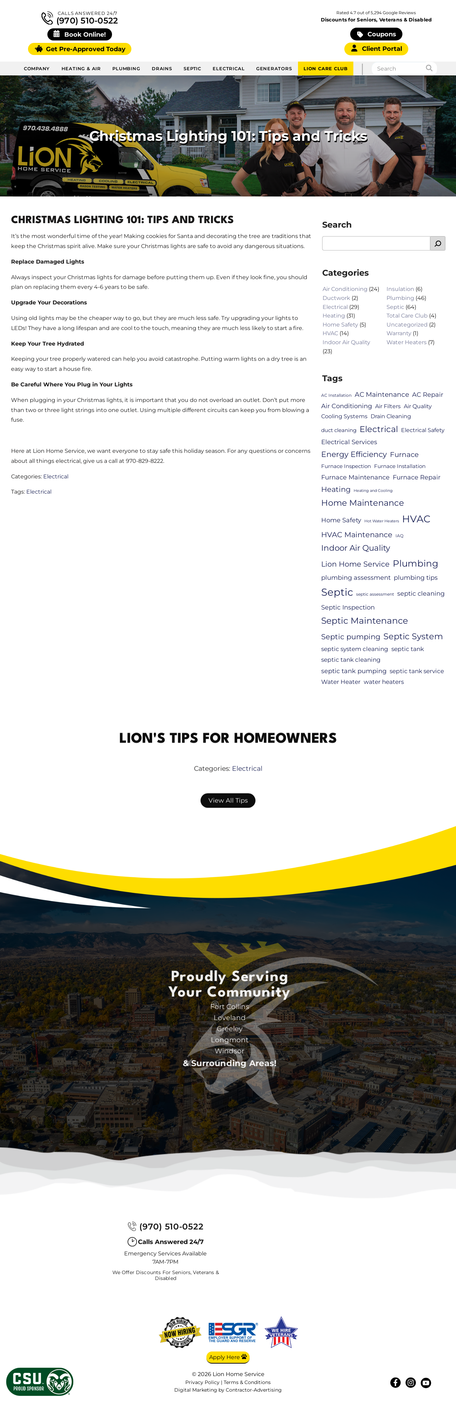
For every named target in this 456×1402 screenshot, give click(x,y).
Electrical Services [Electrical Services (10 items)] (349, 442)
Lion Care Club (326, 68)
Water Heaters (407, 342)
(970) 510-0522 (79, 18)
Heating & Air (81, 68)
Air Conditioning (345, 289)
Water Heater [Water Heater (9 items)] (341, 681)
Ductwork (336, 298)
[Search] (431, 68)
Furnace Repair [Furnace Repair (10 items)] (416, 477)
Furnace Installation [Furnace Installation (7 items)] (400, 466)
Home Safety (340, 324)
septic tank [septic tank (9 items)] (407, 648)
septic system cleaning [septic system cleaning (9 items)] (354, 648)
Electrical (228, 68)
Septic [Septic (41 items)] (337, 592)
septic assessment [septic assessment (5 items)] (375, 594)
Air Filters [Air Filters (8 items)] (388, 406)
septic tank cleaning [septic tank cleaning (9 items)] (351, 659)
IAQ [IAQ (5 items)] (399, 535)
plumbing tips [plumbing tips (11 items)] (416, 577)
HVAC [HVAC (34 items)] (416, 519)
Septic (192, 68)
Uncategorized (407, 324)
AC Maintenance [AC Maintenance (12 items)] (382, 394)
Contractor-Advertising (254, 1390)
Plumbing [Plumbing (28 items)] (415, 563)
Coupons (376, 34)
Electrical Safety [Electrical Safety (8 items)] (423, 430)
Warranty (399, 333)
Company (37, 68)
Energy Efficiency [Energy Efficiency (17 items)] (354, 454)
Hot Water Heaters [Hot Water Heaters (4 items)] (381, 521)
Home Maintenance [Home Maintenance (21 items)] (362, 503)
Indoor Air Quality (346, 342)
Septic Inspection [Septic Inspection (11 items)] (348, 607)
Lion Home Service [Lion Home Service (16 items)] (355, 563)
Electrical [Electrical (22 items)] (379, 429)
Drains (162, 68)
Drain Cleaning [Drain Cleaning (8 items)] (391, 416)
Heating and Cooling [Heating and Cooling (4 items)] (373, 490)
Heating (334, 315)
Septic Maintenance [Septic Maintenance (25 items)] (364, 620)
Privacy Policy (202, 1382)
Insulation (400, 289)
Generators (274, 68)
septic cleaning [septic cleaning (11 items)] (421, 593)
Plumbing (126, 68)
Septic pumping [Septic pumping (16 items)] (350, 636)
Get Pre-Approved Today (80, 49)
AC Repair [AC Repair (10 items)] (427, 394)
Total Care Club (407, 315)
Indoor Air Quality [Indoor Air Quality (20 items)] (355, 548)
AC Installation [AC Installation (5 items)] (336, 395)
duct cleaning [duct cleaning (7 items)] (338, 430)
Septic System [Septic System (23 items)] (413, 636)
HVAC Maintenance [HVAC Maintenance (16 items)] (356, 534)
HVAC (330, 333)
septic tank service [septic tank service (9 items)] (417, 671)
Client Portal (376, 48)
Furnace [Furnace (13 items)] (404, 454)
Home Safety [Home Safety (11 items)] (341, 520)
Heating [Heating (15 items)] (336, 489)
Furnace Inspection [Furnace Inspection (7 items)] (346, 466)
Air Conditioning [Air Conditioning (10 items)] (346, 406)
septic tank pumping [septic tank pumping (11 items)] (354, 671)
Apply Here (228, 1357)
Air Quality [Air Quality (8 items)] (418, 406)
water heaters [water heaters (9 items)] (384, 681)
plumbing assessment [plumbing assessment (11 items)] (356, 577)
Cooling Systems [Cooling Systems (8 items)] (344, 416)
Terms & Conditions (247, 1382)
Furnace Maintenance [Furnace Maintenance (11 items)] (355, 477)
